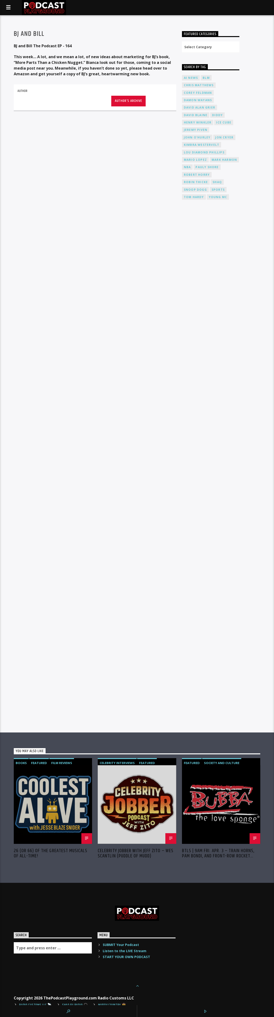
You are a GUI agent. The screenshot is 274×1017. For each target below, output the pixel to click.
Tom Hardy (194, 197)
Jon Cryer (224, 137)
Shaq (217, 182)
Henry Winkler (198, 122)
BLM (206, 78)
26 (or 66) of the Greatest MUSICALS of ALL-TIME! (50, 853)
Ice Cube (223, 122)
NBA (187, 167)
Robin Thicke (196, 182)
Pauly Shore (206, 167)
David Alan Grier (199, 107)
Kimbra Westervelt (201, 145)
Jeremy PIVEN (195, 130)
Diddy (217, 115)
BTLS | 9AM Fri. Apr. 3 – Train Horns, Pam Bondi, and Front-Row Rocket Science (218, 853)
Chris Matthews (199, 85)
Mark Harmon (224, 160)
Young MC (218, 197)
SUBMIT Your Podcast (121, 944)
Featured (39, 763)
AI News (191, 78)
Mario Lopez (195, 160)
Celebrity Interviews (117, 763)
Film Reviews (61, 763)
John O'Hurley (197, 137)
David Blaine (195, 115)
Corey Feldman (198, 93)
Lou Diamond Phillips (204, 152)
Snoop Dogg (195, 190)
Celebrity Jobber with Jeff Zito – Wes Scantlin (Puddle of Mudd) (135, 853)
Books (21, 763)
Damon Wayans (198, 100)
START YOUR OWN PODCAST (126, 957)
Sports (218, 190)
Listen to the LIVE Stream (124, 951)
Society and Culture (221, 763)
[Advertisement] (210, 315)
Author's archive (128, 101)
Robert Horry (197, 175)
